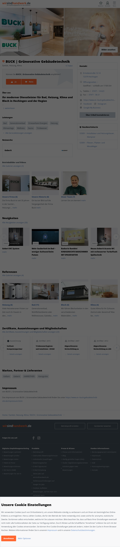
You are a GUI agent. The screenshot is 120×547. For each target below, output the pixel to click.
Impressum (52, 530)
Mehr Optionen (24, 538)
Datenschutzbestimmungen (83, 530)
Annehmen (8, 538)
